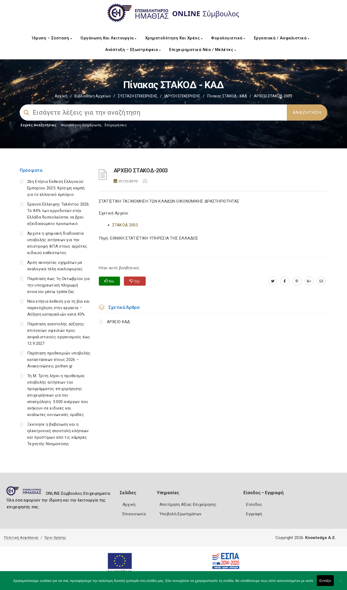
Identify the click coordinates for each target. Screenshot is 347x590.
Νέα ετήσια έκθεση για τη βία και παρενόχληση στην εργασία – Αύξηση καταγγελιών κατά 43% (58, 308)
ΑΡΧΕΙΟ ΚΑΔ (118, 321)
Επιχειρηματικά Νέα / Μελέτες (202, 49)
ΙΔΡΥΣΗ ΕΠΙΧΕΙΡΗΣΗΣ (182, 96)
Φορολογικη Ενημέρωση (81, 125)
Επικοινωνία (134, 513)
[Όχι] (340, 583)
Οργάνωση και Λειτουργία (108, 38)
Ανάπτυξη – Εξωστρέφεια (133, 49)
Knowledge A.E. (320, 537)
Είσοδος (254, 504)
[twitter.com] (273, 281)
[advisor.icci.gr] (321, 281)
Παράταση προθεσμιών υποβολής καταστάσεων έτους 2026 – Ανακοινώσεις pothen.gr (58, 360)
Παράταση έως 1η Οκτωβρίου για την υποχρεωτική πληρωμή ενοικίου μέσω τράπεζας (58, 285)
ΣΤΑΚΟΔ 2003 (125, 225)
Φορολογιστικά (228, 38)
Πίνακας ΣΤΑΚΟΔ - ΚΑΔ (227, 96)
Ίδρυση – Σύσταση (52, 38)
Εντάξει (325, 581)
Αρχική (61, 96)
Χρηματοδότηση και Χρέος (174, 38)
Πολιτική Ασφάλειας (21, 538)
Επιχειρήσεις (116, 125)
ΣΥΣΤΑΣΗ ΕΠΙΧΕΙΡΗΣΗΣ (137, 96)
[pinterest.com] (297, 281)
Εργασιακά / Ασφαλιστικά (281, 38)
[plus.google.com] (309, 281)
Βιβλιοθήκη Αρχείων (92, 96)
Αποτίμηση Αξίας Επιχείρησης (187, 504)
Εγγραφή (254, 513)
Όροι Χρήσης (55, 538)
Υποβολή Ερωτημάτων (180, 513)
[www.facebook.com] (285, 281)
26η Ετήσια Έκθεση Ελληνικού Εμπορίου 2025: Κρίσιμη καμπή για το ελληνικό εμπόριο (55, 188)
